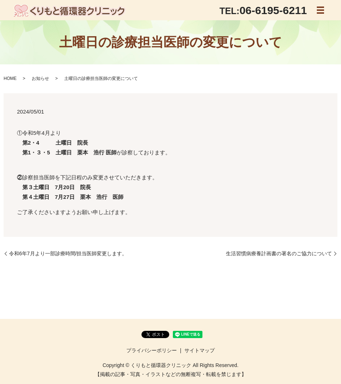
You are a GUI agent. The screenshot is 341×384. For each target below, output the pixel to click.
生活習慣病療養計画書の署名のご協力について (279, 253)
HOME (10, 78)
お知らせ (40, 78)
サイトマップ (199, 350)
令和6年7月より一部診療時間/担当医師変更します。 (68, 253)
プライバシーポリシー (151, 350)
